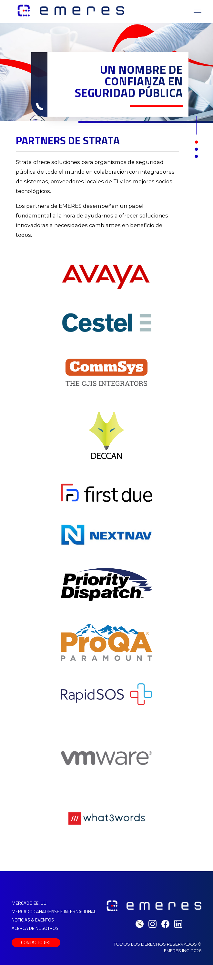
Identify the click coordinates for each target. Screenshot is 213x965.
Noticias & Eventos (33, 919)
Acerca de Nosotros (35, 928)
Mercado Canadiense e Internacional (54, 911)
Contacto (36, 942)
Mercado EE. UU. (29, 903)
